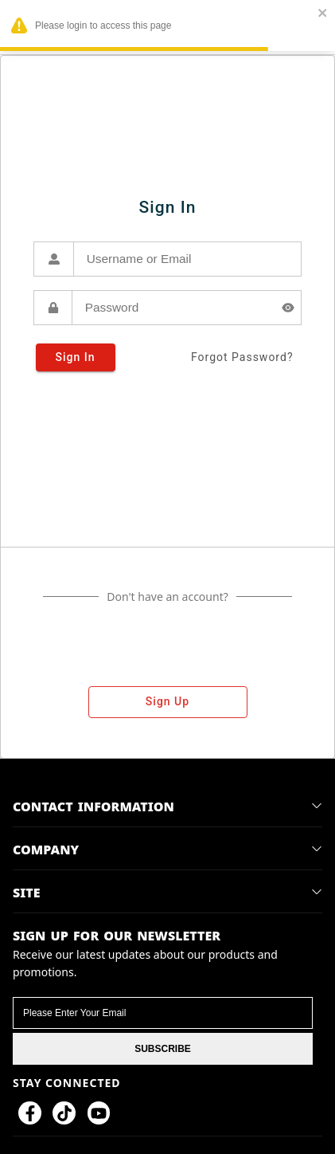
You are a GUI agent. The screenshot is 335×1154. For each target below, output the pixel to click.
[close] (323, 14)
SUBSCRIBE (162, 1048)
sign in (75, 357)
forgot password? (242, 357)
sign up (168, 702)
